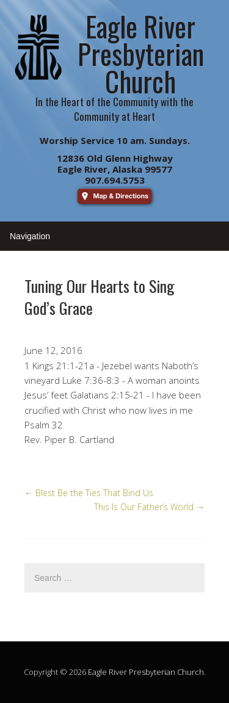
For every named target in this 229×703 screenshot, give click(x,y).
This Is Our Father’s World (149, 507)
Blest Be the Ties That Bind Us (88, 493)
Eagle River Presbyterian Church (146, 671)
